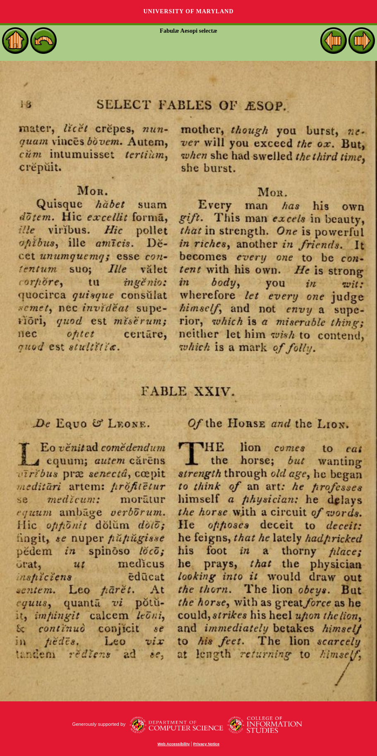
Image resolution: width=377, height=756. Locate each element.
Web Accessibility (174, 744)
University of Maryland (188, 11)
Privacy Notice (206, 744)
